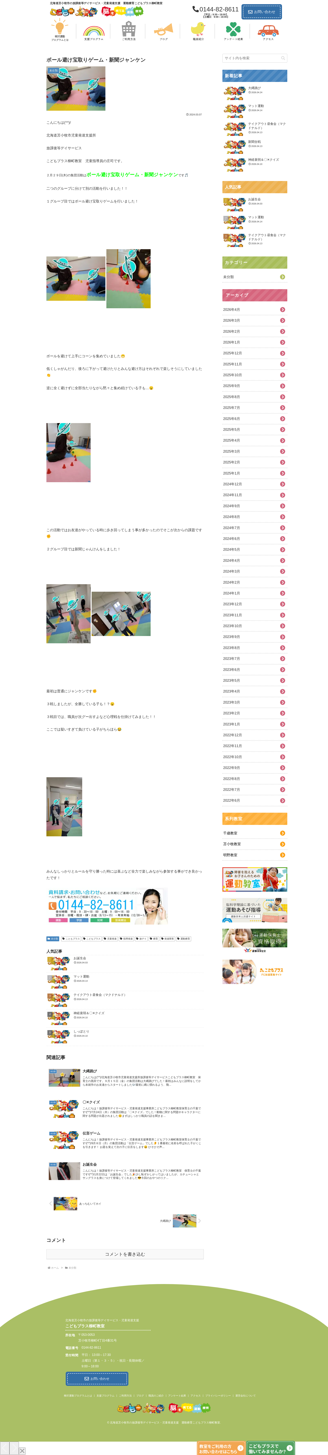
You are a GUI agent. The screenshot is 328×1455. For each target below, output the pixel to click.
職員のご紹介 (156, 1394)
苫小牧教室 (232, 844)
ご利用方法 (125, 1394)
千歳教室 (230, 833)
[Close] (22, 1450)
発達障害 (167, 938)
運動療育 (183, 938)
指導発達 (126, 938)
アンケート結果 (177, 1394)
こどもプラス (92, 938)
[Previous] (4, 1447)
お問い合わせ (261, 12)
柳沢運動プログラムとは (78, 1394)
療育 (154, 938)
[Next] (14, 1447)
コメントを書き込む (125, 1254)
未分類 (53, 938)
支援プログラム (105, 1394)
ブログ (140, 1394)
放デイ (141, 938)
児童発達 (110, 938)
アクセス (196, 1394)
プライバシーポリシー (218, 1394)
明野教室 (230, 855)
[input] (254, 58)
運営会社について (245, 1394)
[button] (283, 58)
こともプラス (71, 938)
